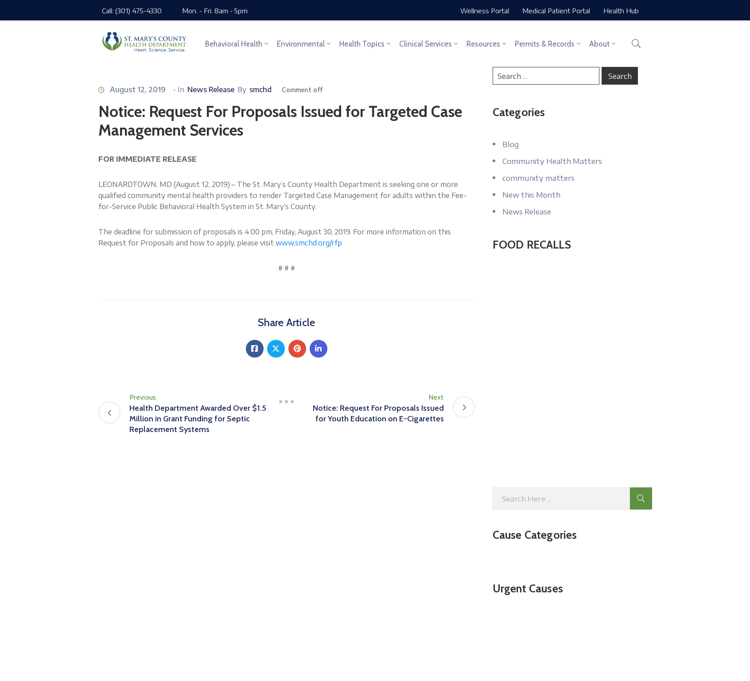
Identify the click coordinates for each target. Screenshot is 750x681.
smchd (260, 89)
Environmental (304, 43)
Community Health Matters (552, 161)
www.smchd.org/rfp (309, 242)
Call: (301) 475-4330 (132, 11)
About (603, 43)
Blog (510, 144)
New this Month (531, 194)
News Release (210, 89)
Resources (487, 43)
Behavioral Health (237, 43)
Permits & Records (548, 43)
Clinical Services (429, 43)
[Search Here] (561, 498)
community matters (538, 178)
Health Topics (365, 43)
